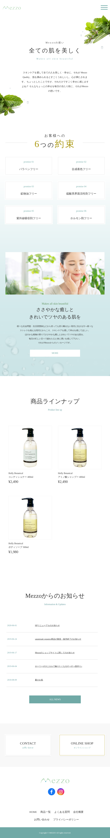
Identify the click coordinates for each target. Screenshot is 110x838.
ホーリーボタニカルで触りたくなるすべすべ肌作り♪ (58, 666)
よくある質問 (62, 811)
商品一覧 (45, 811)
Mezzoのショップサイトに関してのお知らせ (55, 652)
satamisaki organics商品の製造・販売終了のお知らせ (58, 639)
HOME (33, 811)
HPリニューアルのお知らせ (47, 625)
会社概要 (78, 811)
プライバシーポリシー (66, 819)
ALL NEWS (55, 699)
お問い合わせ (42, 819)
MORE (55, 353)
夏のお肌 (39, 680)
